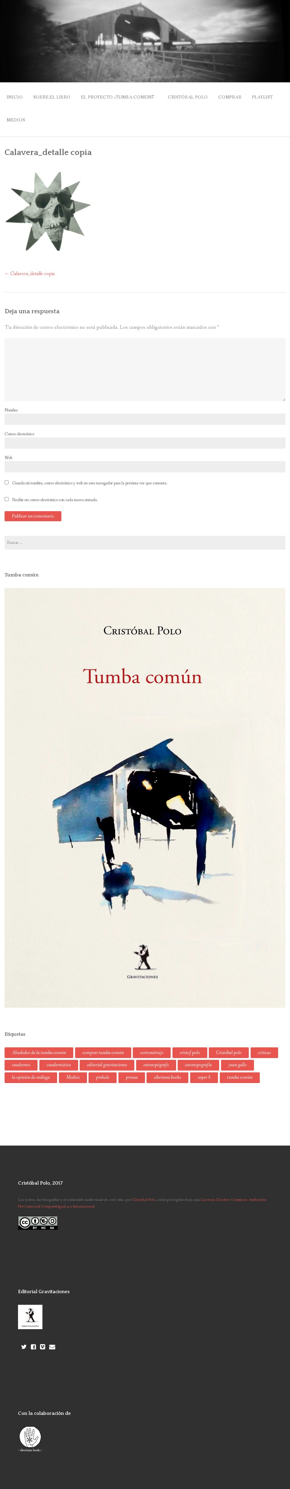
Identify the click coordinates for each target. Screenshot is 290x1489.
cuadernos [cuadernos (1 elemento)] (21, 1059)
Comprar (243, 96)
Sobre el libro (54, 96)
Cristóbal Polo (198, 96)
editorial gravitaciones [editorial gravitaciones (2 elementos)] (107, 1059)
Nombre (11, 404)
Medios (50, 115)
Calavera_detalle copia (30, 267)
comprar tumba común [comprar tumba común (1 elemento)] (103, 1046)
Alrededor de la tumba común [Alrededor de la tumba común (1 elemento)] (39, 1046)
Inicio (15, 96)
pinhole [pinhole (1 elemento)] (102, 1071)
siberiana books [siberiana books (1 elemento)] (167, 1071)
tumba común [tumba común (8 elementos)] (239, 1071)
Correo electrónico (19, 428)
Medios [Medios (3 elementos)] (73, 1071)
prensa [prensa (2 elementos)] (132, 1071)
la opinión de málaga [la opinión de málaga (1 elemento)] (31, 1071)
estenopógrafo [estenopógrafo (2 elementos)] (156, 1059)
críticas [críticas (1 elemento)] (264, 1046)
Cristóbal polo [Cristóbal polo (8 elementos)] (228, 1046)
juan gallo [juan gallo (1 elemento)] (237, 1059)
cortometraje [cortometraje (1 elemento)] (151, 1046)
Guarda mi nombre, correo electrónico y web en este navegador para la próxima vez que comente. (89, 477)
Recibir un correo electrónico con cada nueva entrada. (55, 494)
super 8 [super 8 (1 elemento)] (204, 1071)
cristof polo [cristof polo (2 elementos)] (190, 1046)
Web (8, 451)
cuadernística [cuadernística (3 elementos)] (59, 1059)
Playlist (17, 115)
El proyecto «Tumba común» (122, 96)
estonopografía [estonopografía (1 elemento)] (198, 1059)
